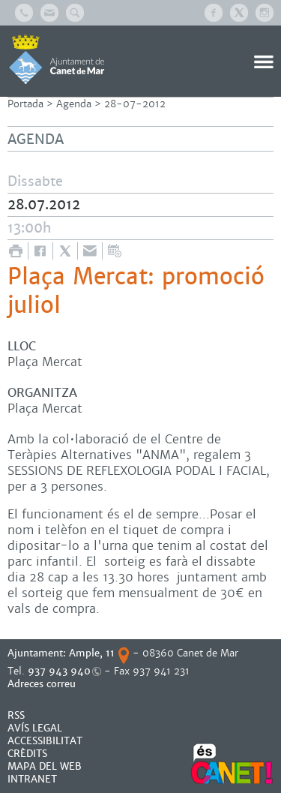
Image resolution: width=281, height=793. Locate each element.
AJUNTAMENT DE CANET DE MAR (56, 59)
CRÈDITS (27, 753)
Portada (25, 104)
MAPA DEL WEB (44, 766)
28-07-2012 (135, 104)
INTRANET (32, 779)
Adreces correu (43, 683)
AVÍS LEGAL (34, 728)
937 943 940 (59, 671)
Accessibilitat (44, 740)
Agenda (73, 104)
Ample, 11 (92, 653)
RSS (16, 715)
